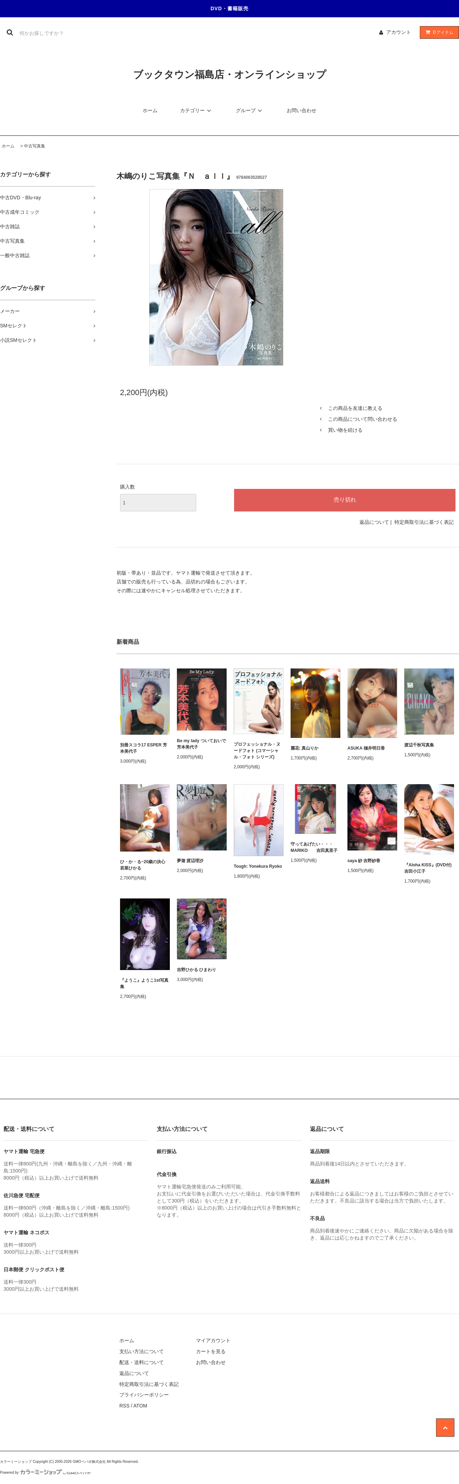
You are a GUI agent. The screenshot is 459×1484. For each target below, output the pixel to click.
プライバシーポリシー (144, 1395)
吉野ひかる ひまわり (196, 969)
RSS (124, 1406)
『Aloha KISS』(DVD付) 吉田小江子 (428, 868)
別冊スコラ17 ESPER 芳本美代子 (143, 748)
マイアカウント (213, 1340)
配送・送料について (141, 1362)
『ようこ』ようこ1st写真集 (144, 983)
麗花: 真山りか (304, 748)
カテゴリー (196, 110)
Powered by (45, 1472)
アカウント (398, 32)
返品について (374, 522)
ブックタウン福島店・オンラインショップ (229, 74)
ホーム (150, 110)
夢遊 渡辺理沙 (190, 860)
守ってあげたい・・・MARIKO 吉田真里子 (314, 847)
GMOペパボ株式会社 (89, 1462)
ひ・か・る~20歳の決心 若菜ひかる (142, 865)
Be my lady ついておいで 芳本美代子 (201, 744)
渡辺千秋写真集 (419, 745)
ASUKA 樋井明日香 (366, 748)
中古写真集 (34, 146)
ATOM (140, 1406)
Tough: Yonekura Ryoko (258, 866)
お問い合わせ (301, 110)
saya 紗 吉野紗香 (363, 860)
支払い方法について (141, 1351)
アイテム (437, 32)
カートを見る (211, 1351)
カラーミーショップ (16, 1462)
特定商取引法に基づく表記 (424, 522)
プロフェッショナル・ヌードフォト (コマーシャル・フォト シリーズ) (257, 750)
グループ (250, 110)
